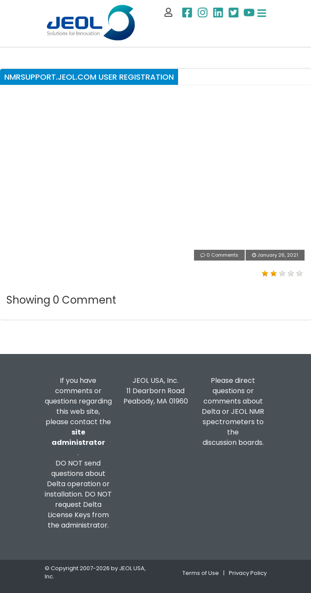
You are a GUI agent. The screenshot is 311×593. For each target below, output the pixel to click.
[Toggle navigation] (262, 13)
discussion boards (232, 442)
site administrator (78, 437)
